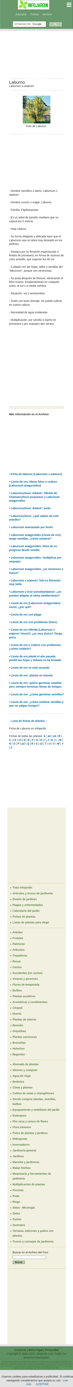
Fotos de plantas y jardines (30, 1133)
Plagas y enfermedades (28, 905)
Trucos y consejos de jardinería (33, 1241)
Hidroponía (20, 1138)
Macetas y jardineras (26, 1162)
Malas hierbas (22, 1167)
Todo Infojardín (22, 887)
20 (36, 1366)
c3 (20, 739)
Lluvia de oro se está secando (30, 667)
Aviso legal (35, 1350)
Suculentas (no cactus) (27, 973)
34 (31, 1368)
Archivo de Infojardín (30, 1362)
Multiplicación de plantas (29, 1184)
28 (66, 1366)
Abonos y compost (25, 1070)
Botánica (18, 1081)
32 (23, 1368)
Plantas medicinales (18, 1364)
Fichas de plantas (24, 916)
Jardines (18, 1156)
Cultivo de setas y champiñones (33, 1093)
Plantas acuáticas (24, 996)
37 (42, 1368)
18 (28, 1366)
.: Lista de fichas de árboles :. (28, 720)
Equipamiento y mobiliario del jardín (36, 1109)
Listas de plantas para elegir (31, 922)
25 (55, 1366)
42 (57, 1368)
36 (38, 1368)
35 (34, 1368)
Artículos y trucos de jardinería (33, 893)
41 (53, 1368)
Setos (16, 1213)
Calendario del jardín (26, 910)
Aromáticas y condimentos (30, 1002)
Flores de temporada (26, 984)
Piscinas (18, 1190)
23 (47, 1366)
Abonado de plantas (26, 1064)
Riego (16, 1201)
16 (21, 1366)
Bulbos (17, 990)
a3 (54, 736)
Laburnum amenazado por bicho (32, 527)
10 (71, 1364)
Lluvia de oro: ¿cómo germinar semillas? (37, 694)
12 (6, 1366)
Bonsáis (18, 1025)
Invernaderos (21, 1144)
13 (10, 1366)
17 (25, 1366)
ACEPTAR (42, 1384)
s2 (41, 743)
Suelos (17, 1219)
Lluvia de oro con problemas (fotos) (34, 622)
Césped (18, 1007)
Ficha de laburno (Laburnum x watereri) (36, 474)
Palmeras (19, 943)
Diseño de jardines (25, 899)
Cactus (17, 967)
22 (43, 1366)
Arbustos (19, 949)
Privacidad (52, 1350)
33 (27, 1368)
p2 (23, 743)
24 (51, 1366)
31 (19, 1368)
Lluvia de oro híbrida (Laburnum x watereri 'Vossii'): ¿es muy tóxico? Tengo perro (35, 633)
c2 (14, 739)
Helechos (19, 1048)
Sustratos (19, 1225)
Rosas (17, 961)
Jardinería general (24, 1150)
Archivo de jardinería (11, 1362)
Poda (16, 1196)
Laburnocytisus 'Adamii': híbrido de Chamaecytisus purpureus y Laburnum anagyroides (34, 497)
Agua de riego (22, 1075)
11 (2, 1366)
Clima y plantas (23, 1087)
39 (49, 1368)
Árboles (18, 932)
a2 (49, 736)
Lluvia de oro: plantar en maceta (32, 675)
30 (16, 1368)
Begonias (19, 1054)
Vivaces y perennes (25, 978)
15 (17, 1366)
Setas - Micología (24, 1207)
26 (58, 1366)
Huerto (17, 1013)
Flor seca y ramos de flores (30, 1121)
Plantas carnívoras (25, 1036)
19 (32, 1366)
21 (40, 1366)
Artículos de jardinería (50, 1362)
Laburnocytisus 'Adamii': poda (30, 508)
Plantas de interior (24, 1019)
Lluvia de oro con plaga (26, 614)
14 (13, 1366)
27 (62, 1366)
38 (46, 1368)
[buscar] (29, 24)
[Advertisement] (36, 53)
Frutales (18, 938)
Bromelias (19, 1042)
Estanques (19, 1115)
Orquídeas (19, 1031)
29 (70, 1366)
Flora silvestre (22, 1127)
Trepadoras (20, 955)
